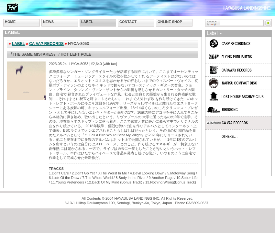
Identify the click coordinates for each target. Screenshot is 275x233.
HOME (10, 22)
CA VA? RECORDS (46, 43)
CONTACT (128, 22)
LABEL (87, 22)
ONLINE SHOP (170, 22)
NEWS (48, 22)
